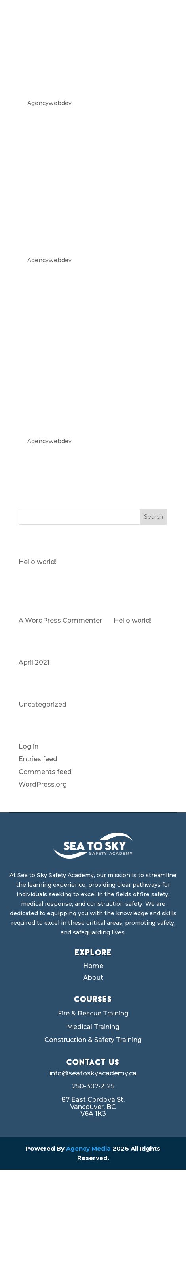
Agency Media (89, 1148)
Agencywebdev (49, 103)
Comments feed (45, 771)
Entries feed (38, 759)
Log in (28, 746)
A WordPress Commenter (60, 620)
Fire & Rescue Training (93, 1013)
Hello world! (38, 562)
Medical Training (93, 1027)
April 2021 (34, 662)
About (93, 978)
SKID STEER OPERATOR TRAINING (81, 215)
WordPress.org (43, 784)
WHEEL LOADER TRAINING (74, 58)
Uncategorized (42, 704)
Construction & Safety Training (93, 1040)
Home (93, 966)
